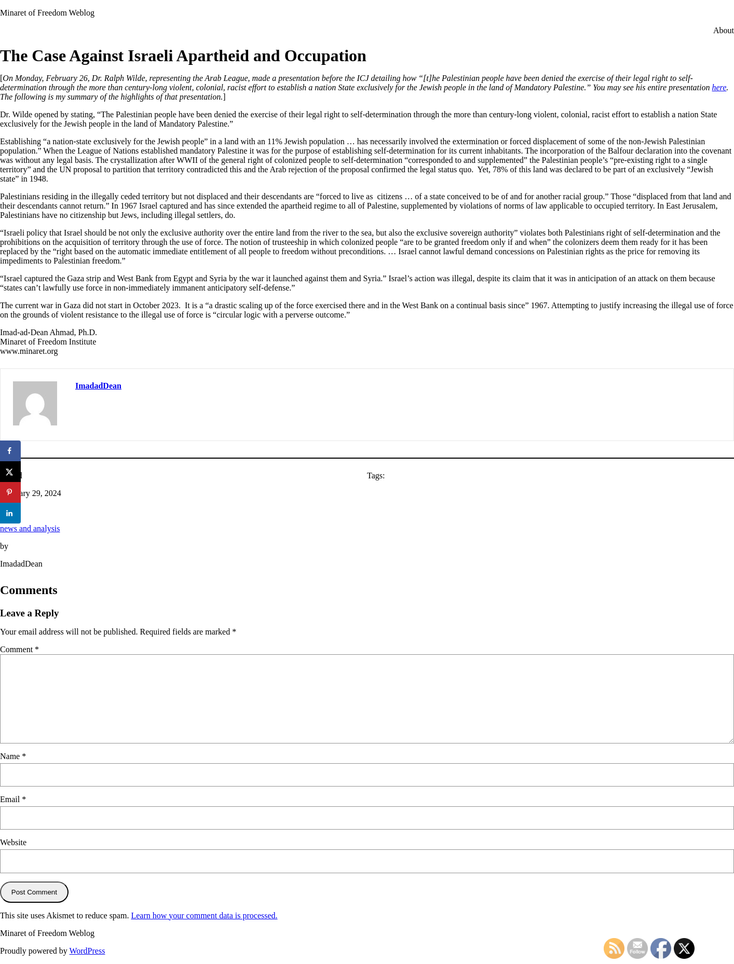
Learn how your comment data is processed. (204, 915)
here (719, 87)
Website (13, 842)
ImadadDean (98, 385)
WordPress (87, 950)
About (723, 30)
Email (13, 799)
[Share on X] (10, 471)
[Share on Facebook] (10, 450)
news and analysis (30, 528)
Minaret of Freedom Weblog (47, 12)
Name (13, 756)
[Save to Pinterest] (10, 492)
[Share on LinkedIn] (10, 513)
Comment (19, 649)
